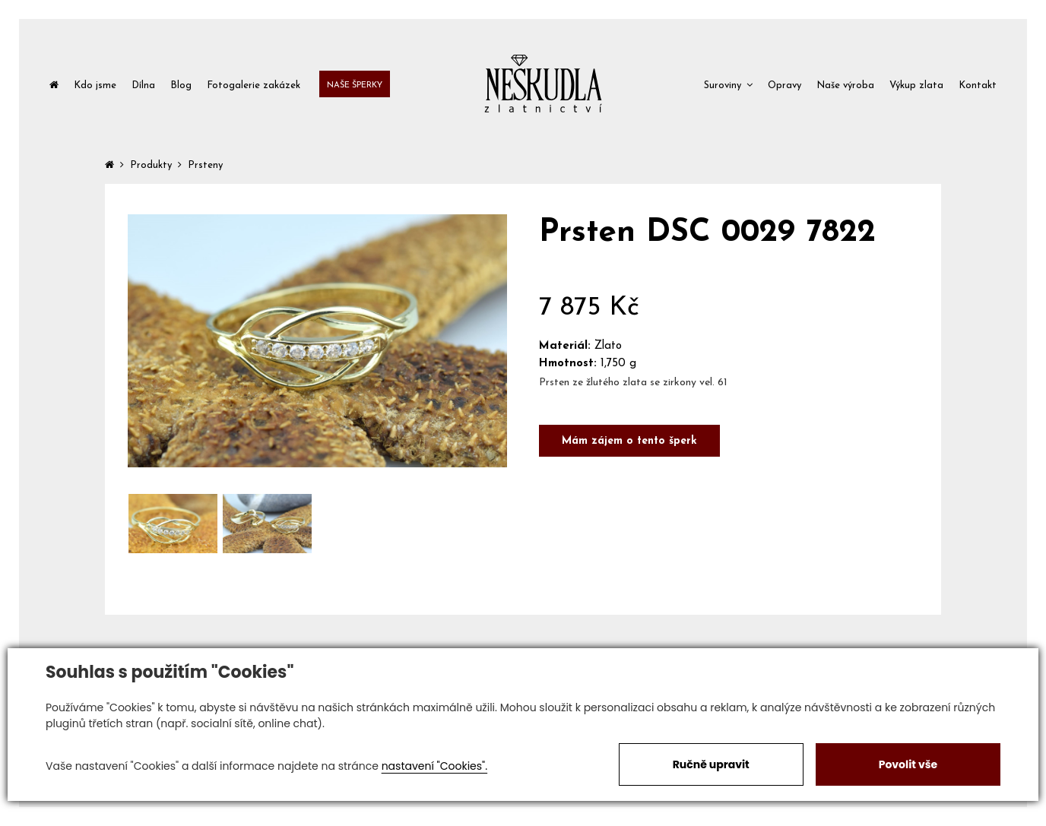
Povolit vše (908, 764)
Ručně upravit (711, 764)
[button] (728, 84)
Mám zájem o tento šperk (629, 441)
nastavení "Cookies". (434, 766)
